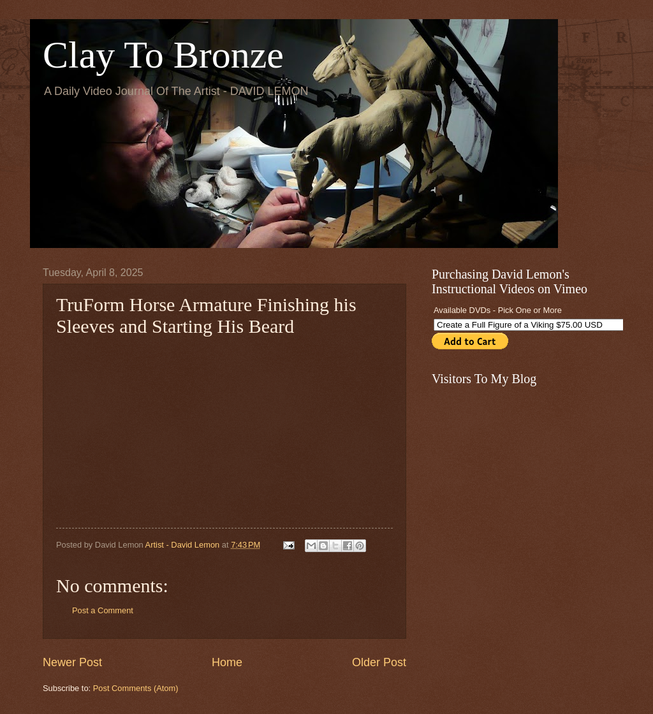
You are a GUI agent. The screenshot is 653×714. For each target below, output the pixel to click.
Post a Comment (102, 610)
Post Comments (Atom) (136, 688)
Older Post (379, 662)
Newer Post (72, 662)
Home (227, 662)
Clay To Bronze (163, 55)
